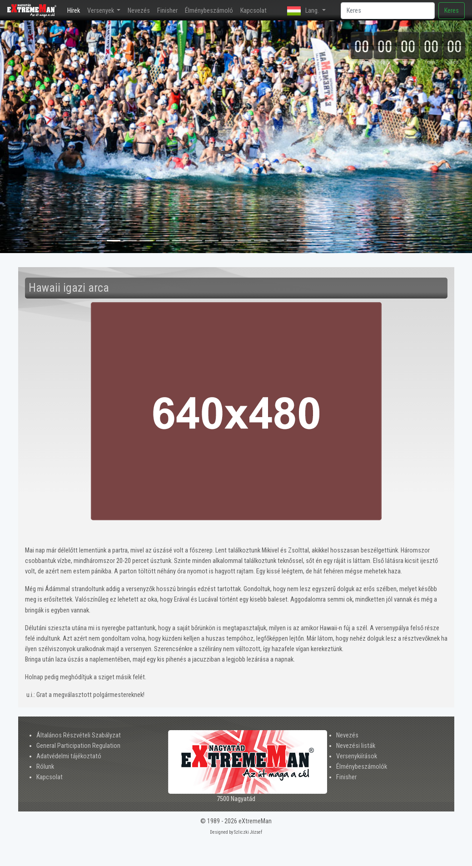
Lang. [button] (303, 10)
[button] (35, 136)
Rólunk (45, 767)
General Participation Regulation (78, 746)
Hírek (75, 10)
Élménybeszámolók (361, 767)
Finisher (167, 11)
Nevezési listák (355, 746)
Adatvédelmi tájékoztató (68, 756)
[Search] (388, 10)
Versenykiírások (356, 756)
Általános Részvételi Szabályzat (78, 735)
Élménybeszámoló (209, 11)
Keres (451, 11)
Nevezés (139, 11)
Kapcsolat (253, 11)
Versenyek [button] (101, 11)
